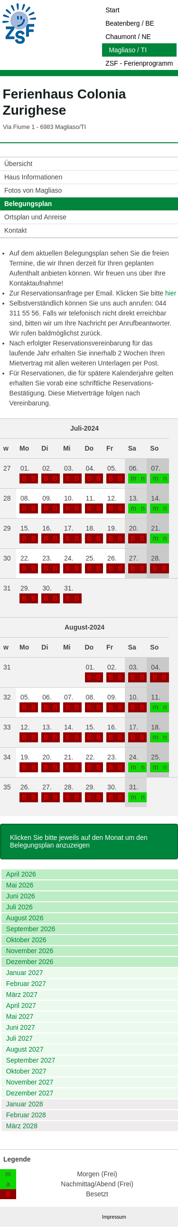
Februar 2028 (26, 1115)
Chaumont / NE (128, 36)
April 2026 (21, 874)
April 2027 (21, 1005)
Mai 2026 (20, 885)
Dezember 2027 (30, 1093)
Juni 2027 (20, 1027)
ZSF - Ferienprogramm (139, 63)
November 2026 (30, 951)
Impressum (114, 1217)
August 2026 (25, 918)
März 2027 (21, 994)
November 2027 (30, 1082)
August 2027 (25, 1049)
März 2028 (21, 1126)
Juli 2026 (19, 907)
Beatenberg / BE (129, 23)
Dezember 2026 (30, 962)
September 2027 (31, 1060)
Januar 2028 (24, 1104)
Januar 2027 (24, 972)
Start (112, 10)
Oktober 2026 (26, 940)
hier (170, 293)
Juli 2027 (19, 1038)
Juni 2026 (20, 896)
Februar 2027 (26, 983)
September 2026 (31, 929)
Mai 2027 (20, 1016)
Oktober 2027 (26, 1071)
